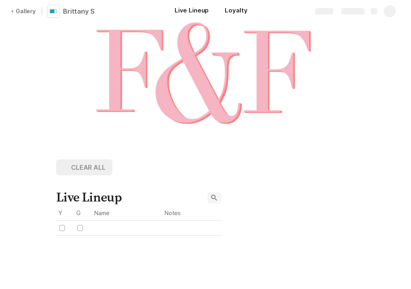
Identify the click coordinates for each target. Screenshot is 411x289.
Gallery (23, 11)
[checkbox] (62, 228)
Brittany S (79, 11)
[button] (84, 167)
